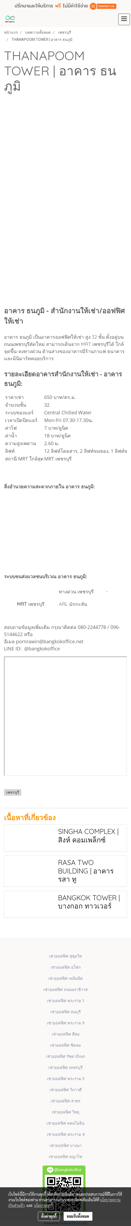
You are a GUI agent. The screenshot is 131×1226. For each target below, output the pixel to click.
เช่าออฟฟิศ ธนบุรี (65, 1012)
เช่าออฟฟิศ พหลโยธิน (65, 1123)
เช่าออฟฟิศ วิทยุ (65, 1112)
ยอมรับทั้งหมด (78, 1216)
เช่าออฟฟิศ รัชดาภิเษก (65, 1056)
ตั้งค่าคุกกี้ (48, 1216)
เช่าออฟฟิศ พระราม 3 (65, 1078)
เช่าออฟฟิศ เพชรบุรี (65, 1067)
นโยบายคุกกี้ (43, 1205)
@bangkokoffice (42, 648)
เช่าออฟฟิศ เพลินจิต (65, 978)
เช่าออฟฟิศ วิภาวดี (66, 1090)
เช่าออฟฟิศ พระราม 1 (65, 1000)
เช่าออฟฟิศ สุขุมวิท (65, 956)
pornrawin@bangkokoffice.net (49, 641)
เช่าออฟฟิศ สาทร (65, 1101)
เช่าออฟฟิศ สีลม (66, 1034)
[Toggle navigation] (124, 19)
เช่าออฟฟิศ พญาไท (65, 1156)
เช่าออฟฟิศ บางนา (65, 1145)
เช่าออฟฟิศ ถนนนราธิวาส (65, 989)
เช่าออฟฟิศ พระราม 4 (65, 1134)
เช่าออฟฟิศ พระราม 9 (65, 1023)
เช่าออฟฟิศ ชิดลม (65, 1045)
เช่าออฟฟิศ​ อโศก (66, 967)
